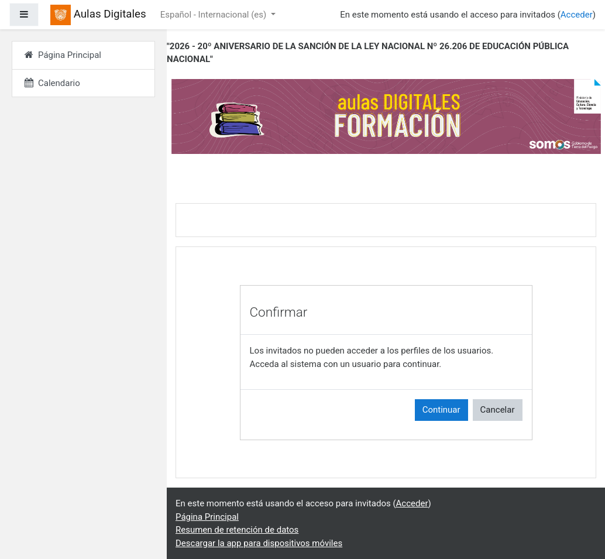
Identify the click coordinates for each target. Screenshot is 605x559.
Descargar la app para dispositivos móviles (259, 543)
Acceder (577, 14)
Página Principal (207, 517)
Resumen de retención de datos (237, 529)
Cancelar (497, 409)
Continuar (441, 409)
